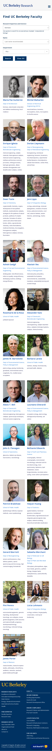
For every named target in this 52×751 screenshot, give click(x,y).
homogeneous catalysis (9, 230)
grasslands (6, 370)
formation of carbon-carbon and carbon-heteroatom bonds (12, 220)
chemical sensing (37, 329)
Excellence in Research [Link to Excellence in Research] (8, 694)
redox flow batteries (15, 225)
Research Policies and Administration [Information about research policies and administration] (38, 710)
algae (45, 566)
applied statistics (32, 511)
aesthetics (6, 670)
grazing (14, 368)
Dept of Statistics (33, 507)
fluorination (6, 235)
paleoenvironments (37, 211)
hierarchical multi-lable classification (37, 523)
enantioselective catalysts (16, 211)
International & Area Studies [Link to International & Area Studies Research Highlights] (10, 704)
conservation (31, 615)
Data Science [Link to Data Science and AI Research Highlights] (5, 699)
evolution (35, 612)
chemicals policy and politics (35, 274)
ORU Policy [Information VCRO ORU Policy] (30, 736)
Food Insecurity (42, 366)
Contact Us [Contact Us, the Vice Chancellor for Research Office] (5, 732)
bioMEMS (40, 109)
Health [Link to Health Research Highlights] (4, 706)
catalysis (29, 329)
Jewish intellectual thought (10, 673)
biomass (5, 107)
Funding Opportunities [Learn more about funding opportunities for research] (33, 697)
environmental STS (32, 279)
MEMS (37, 112)
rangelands (6, 373)
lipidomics (39, 467)
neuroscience (7, 457)
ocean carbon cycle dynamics (40, 474)
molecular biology (17, 627)
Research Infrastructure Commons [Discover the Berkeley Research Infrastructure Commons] (37, 723)
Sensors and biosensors (10, 559)
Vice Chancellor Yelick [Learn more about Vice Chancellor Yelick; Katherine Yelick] (8, 724)
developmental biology (9, 624)
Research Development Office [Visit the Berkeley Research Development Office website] (36, 702)
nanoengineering (32, 325)
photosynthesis (38, 566)
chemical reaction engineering (11, 158)
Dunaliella (30, 576)
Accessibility (10, 747)
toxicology (6, 629)
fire (11, 373)
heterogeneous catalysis (16, 155)
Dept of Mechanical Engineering (38, 150)
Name (5, 38)
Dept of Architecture (10, 104)
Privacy (4, 747)
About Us (4, 729)
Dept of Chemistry (9, 203)
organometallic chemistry (10, 206)
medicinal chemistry (8, 228)
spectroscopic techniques (16, 416)
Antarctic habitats (35, 213)
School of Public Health (11, 316)
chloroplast (30, 566)
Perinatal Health (31, 368)
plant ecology (7, 368)
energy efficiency (18, 276)
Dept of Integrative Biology (36, 203)
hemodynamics (42, 160)
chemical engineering (9, 153)
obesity (35, 366)
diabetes (39, 368)
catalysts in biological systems (39, 327)
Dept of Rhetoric (9, 662)
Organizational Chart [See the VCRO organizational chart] (8, 727)
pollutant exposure (8, 320)
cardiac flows (44, 162)
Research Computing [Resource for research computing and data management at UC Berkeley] (33, 725)
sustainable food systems (34, 276)
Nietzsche (12, 670)
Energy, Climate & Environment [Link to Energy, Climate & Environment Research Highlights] (11, 701)
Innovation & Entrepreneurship (11, 697)
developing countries (9, 279)
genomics (37, 569)
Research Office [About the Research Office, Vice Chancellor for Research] (7, 722)
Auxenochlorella (42, 574)
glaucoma (6, 455)
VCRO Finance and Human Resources (38, 738)
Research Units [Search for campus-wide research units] (6, 717)
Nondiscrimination (20, 747)
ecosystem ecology (32, 414)
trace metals (30, 569)
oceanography (31, 457)
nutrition (29, 366)
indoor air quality (8, 276)
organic (20, 206)
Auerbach (18, 670)
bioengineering (31, 153)
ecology (29, 206)
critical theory (19, 668)
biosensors (44, 155)
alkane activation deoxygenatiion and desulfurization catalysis (11, 167)
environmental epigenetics (10, 612)
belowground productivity (34, 416)
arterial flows (31, 165)
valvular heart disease (33, 162)
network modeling (37, 520)
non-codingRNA (14, 617)
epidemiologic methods (10, 511)
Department (7, 48)
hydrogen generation (9, 165)
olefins (9, 223)
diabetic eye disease (15, 455)
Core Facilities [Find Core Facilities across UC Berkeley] (31, 720)
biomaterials (17, 566)
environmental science (16, 370)
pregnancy (18, 622)
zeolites (19, 170)
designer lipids (36, 571)
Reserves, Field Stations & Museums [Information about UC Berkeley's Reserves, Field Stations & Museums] (38, 728)
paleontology (36, 206)
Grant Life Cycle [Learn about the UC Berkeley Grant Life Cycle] (31, 700)
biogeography (43, 612)
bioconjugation (19, 228)
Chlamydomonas (32, 574)
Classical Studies (7, 665)
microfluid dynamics (33, 158)
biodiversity (20, 368)
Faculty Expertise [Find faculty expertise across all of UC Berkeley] (7, 714)
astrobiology (36, 216)
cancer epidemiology (15, 513)
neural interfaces (32, 109)
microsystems (31, 112)
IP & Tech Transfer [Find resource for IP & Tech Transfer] (32, 713)
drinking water (7, 274)
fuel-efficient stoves (17, 274)
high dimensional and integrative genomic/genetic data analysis (37, 518)
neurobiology (15, 457)
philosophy (11, 668)
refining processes (15, 162)
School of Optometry (10, 452)
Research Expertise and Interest (14, 24)
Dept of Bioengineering (35, 147)
